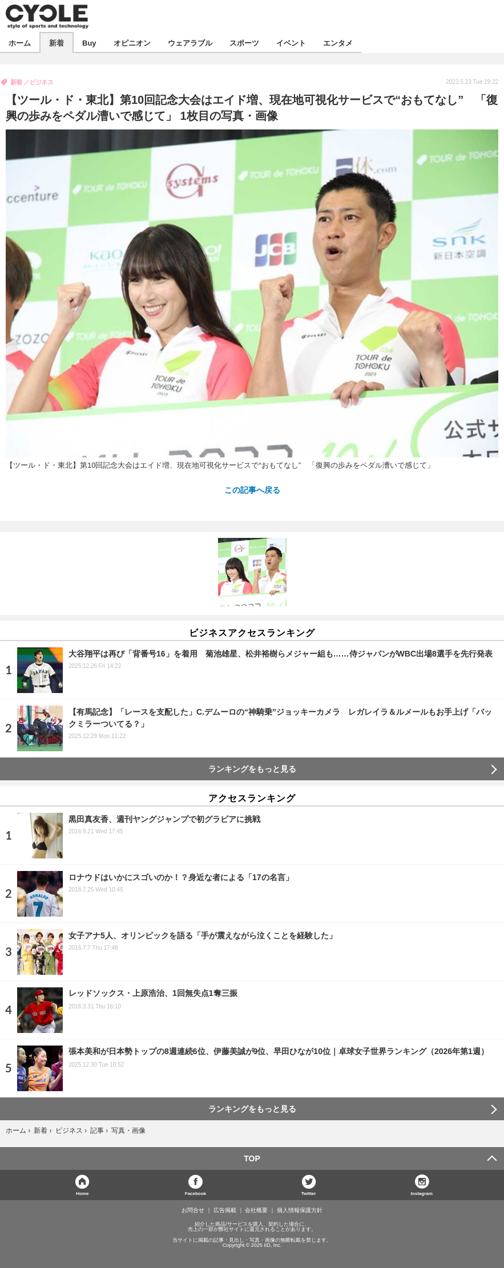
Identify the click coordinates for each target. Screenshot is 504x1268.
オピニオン (132, 42)
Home (82, 1193)
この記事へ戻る (252, 489)
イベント (291, 42)
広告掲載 (224, 1210)
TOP (252, 1158)
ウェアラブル (190, 42)
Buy (89, 42)
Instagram (422, 1193)
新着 (56, 42)
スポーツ (244, 42)
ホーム (20, 42)
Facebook (195, 1193)
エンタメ (338, 42)
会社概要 (256, 1210)
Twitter (308, 1193)
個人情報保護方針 (299, 1210)
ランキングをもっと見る (252, 768)
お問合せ (193, 1210)
